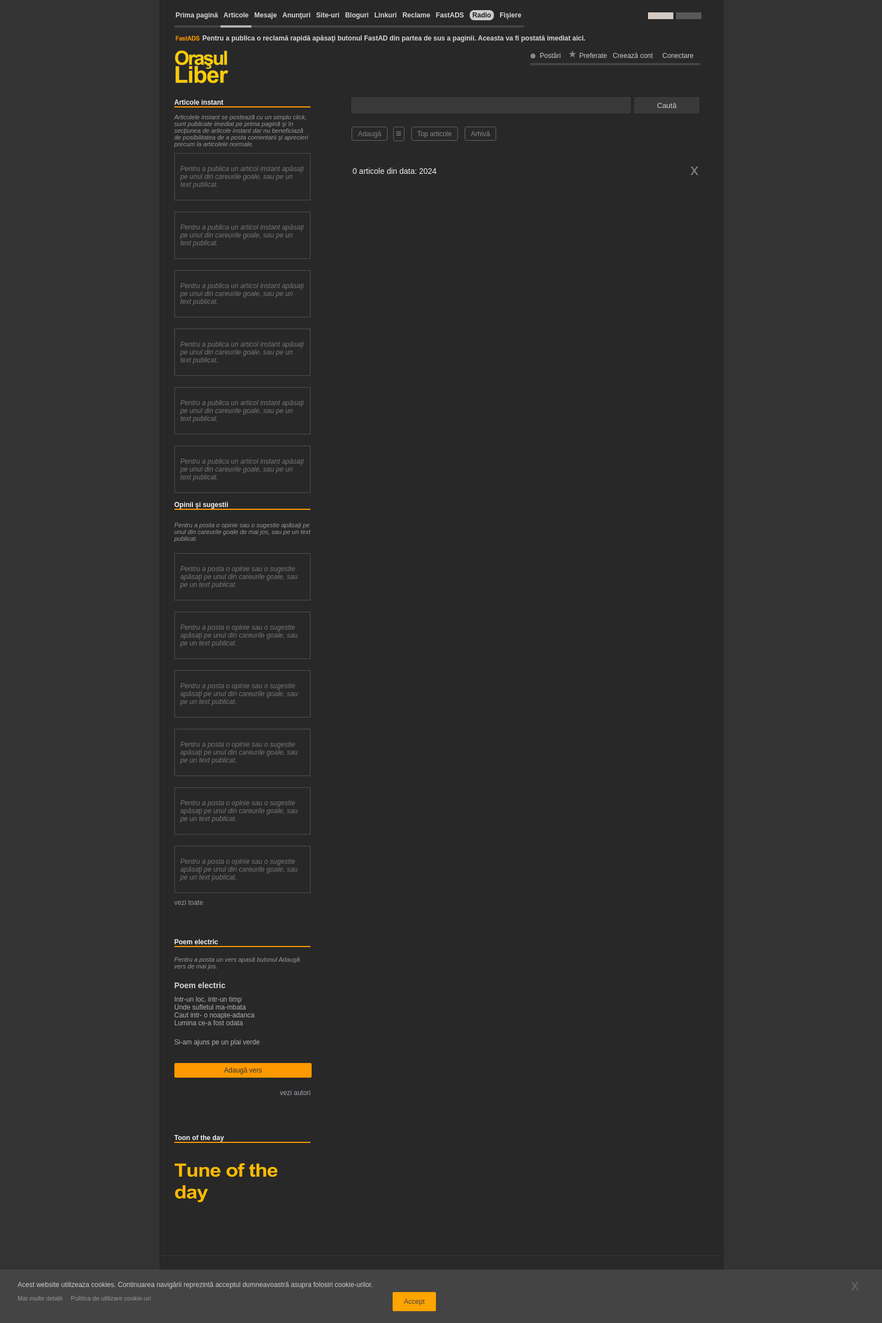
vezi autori (295, 1093)
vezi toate (188, 903)
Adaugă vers (243, 1070)
